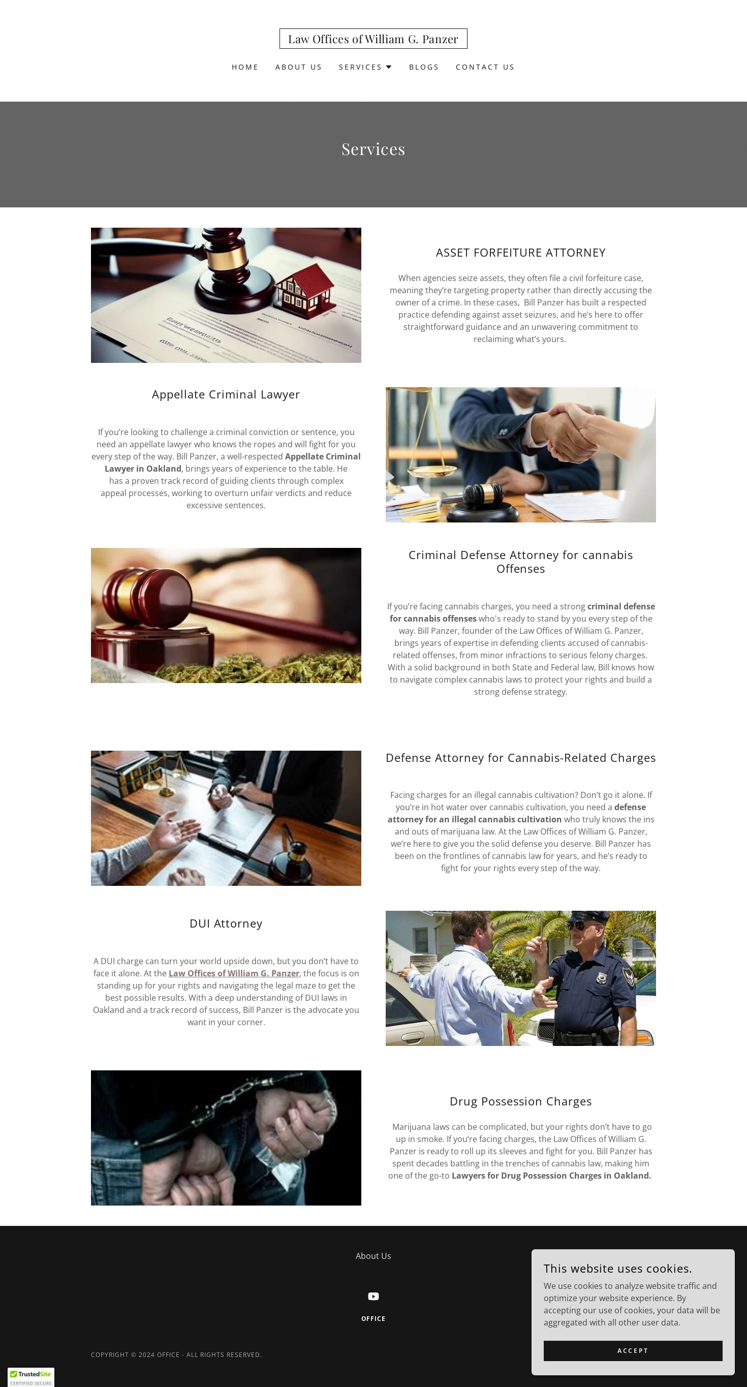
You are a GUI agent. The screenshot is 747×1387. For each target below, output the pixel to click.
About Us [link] (299, 67)
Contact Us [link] (485, 67)
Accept (632, 1350)
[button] (366, 67)
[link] (373, 40)
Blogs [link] (424, 67)
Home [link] (245, 67)
